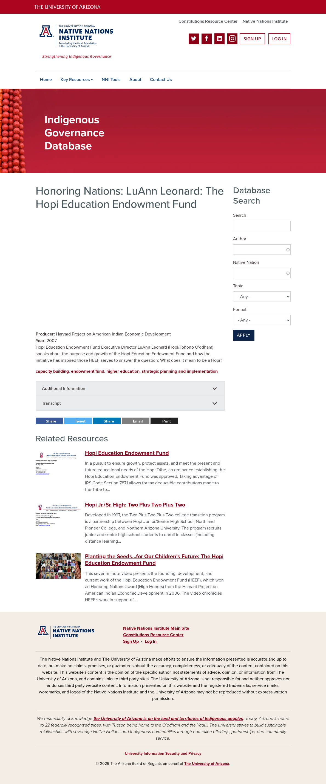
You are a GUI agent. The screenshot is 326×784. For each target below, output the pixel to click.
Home (46, 79)
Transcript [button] (51, 403)
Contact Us (161, 79)
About (135, 79)
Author (239, 239)
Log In (279, 39)
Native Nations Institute (265, 21)
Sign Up (252, 39)
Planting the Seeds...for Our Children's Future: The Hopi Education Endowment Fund (154, 559)
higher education (123, 371)
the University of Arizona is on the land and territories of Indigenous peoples (168, 718)
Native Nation (246, 262)
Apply (244, 335)
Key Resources (75, 79)
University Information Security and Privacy (163, 753)
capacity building (52, 371)
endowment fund (87, 371)
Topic (238, 286)
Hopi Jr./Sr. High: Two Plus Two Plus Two (135, 505)
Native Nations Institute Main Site (156, 628)
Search (239, 215)
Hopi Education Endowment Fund (127, 453)
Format (239, 309)
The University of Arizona (206, 763)
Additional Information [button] (63, 388)
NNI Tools (111, 79)
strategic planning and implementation (180, 371)
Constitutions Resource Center (207, 21)
